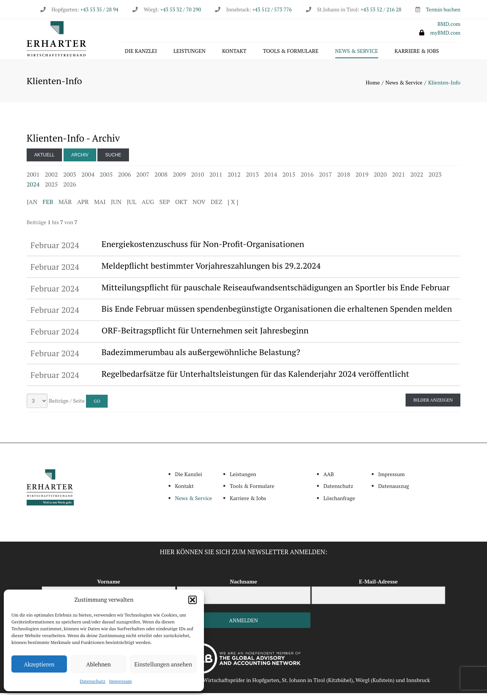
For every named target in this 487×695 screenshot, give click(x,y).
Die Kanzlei (141, 52)
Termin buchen (443, 9)
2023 (434, 176)
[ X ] (233, 203)
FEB (48, 203)
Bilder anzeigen (433, 402)
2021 (398, 176)
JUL (131, 203)
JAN (32, 203)
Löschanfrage (339, 500)
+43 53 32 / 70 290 (180, 9)
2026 (69, 186)
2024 (33, 186)
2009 (179, 176)
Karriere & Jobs (417, 52)
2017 (325, 176)
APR (83, 203)
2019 (361, 176)
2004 (87, 176)
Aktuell (44, 156)
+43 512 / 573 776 (272, 9)
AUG (148, 203)
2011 (215, 176)
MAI (99, 203)
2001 (33, 176)
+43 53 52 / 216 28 (381, 9)
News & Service (356, 52)
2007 (142, 176)
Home (373, 84)
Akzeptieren (39, 664)
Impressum (120, 681)
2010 (197, 176)
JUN (116, 203)
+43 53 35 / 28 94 (98, 9)
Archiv (79, 156)
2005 (106, 176)
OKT (181, 203)
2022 (416, 176)
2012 (234, 176)
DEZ (216, 203)
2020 (380, 176)
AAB (328, 476)
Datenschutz (92, 681)
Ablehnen (98, 664)
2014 (270, 176)
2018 (343, 176)
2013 (252, 176)
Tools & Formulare (290, 52)
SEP (164, 203)
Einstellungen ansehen (163, 664)
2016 (307, 176)
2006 (124, 176)
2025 (51, 186)
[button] (192, 600)
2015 (288, 176)
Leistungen (189, 52)
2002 (51, 176)
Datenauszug (393, 488)
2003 (69, 176)
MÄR (65, 203)
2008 (160, 176)
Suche (113, 156)
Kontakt (234, 52)
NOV (199, 203)
